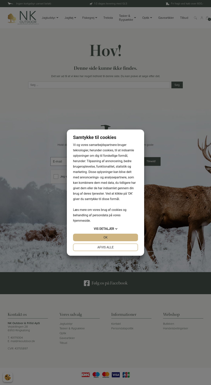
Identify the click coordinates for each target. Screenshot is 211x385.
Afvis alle (105, 247)
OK (105, 237)
